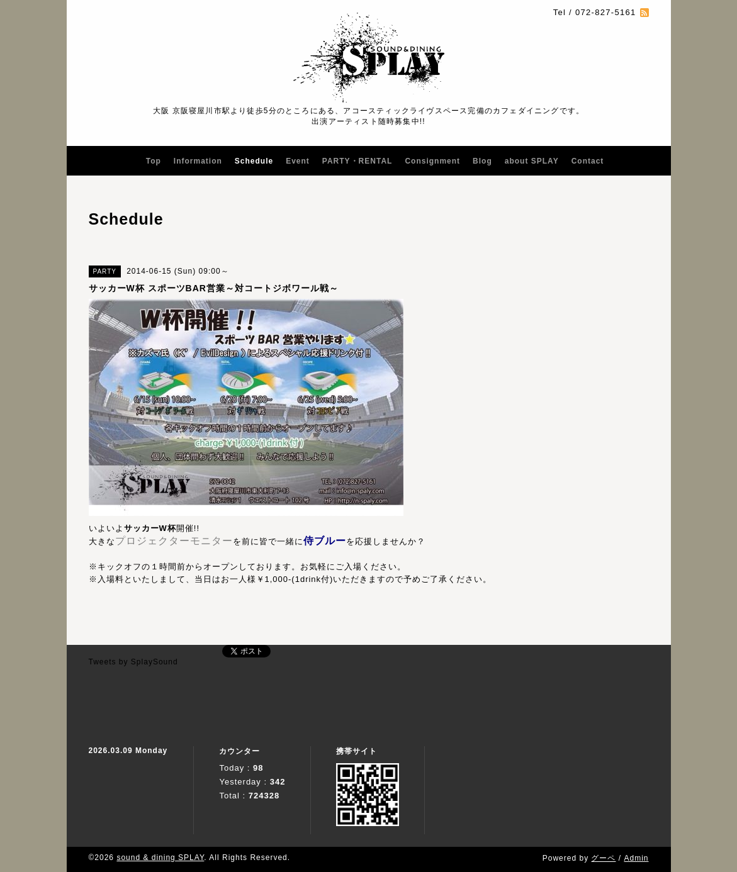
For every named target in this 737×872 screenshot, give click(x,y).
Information (198, 161)
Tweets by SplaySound (133, 661)
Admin (636, 858)
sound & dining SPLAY (160, 857)
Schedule (254, 161)
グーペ (603, 858)
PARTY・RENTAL (357, 161)
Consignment (432, 161)
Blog (482, 161)
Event (298, 161)
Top (153, 161)
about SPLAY (532, 161)
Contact (587, 161)
